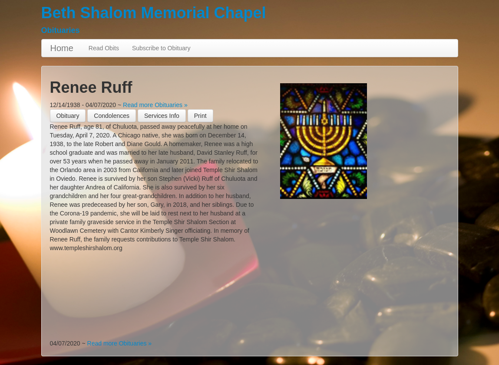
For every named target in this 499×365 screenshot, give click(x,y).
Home (61, 48)
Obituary (67, 115)
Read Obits (104, 48)
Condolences (111, 115)
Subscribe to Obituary (161, 48)
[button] (200, 115)
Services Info (161, 115)
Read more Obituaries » (155, 104)
